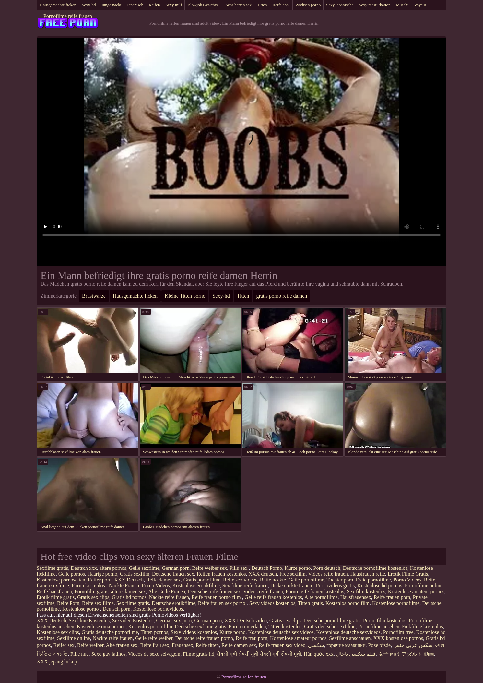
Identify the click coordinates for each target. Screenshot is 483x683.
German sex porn (174, 620)
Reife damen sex (163, 579)
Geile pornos (71, 574)
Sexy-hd (89, 4)
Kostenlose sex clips (58, 632)
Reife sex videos (240, 579)
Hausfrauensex (355, 597)
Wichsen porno (308, 4)
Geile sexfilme (144, 568)
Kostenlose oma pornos (101, 626)
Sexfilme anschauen (350, 638)
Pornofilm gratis (91, 591)
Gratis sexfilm (134, 574)
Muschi (402, 4)
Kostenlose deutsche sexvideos (348, 632)
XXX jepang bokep (57, 661)
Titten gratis (310, 603)
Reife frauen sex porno (222, 603)
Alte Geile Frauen (166, 591)
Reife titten (207, 645)
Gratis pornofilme (201, 579)
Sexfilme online (73, 638)
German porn (176, 568)
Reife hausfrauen (54, 591)
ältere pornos (113, 568)
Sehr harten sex (239, 4)
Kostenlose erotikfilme (196, 585)
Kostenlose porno (81, 609)
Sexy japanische (339, 4)
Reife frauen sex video (282, 645)
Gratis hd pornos (129, 597)
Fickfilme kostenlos (422, 626)
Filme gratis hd (198, 654)
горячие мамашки (345, 645)
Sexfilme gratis (52, 568)
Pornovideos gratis (335, 585)
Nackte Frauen (124, 585)
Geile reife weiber (153, 638)
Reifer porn (100, 579)
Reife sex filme (98, 603)
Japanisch (135, 4)
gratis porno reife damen (281, 296)
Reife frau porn (251, 638)
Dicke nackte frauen (291, 585)
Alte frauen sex (122, 645)
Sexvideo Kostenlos (133, 620)
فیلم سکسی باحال (356, 654)
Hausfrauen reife (367, 574)
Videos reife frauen (328, 574)
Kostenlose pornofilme (395, 603)
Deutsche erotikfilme (173, 603)
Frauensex (182, 645)
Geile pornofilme (306, 579)
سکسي (316, 645)
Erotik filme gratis (56, 597)
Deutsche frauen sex (173, 574)
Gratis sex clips (93, 597)
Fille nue (79, 654)
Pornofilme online (423, 585)
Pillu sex (239, 568)
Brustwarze (94, 296)
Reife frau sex (154, 645)
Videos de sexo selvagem (154, 654)
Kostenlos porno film (347, 603)
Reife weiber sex (209, 568)
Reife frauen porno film (217, 597)
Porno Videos (407, 579)
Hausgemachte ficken (58, 4)
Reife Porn (68, 603)
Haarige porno (102, 574)
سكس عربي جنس (412, 645)
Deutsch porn (117, 609)
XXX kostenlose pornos (398, 638)
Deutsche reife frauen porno (204, 638)
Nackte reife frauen (169, 597)
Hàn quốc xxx (319, 654)
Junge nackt (111, 4)
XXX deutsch (263, 574)
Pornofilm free (398, 632)
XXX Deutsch (129, 579)
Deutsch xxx (84, 568)
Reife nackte (273, 579)
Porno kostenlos (89, 585)
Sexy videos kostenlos (272, 603)
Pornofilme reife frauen (67, 16)
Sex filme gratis (132, 603)
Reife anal (281, 4)
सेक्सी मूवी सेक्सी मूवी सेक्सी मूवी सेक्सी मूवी (259, 654)
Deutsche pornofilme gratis (332, 620)
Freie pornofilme (373, 579)
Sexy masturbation (374, 4)
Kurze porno (298, 568)
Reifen (154, 4)
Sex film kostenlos (366, 591)
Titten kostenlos (284, 626)
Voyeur (420, 4)
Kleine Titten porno (185, 296)
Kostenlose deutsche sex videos (280, 632)
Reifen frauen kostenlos (221, 574)
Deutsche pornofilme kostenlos (375, 568)
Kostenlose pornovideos (158, 609)
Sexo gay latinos (108, 654)
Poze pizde (379, 645)
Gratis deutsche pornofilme (110, 632)
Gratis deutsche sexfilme (329, 626)
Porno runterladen (247, 626)
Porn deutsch (326, 568)
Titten (262, 4)
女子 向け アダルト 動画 (406, 654)
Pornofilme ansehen (378, 626)
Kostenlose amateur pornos (416, 591)
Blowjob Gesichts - (203, 4)
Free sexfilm (292, 574)
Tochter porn (340, 579)
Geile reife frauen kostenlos (273, 597)
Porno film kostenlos (384, 620)
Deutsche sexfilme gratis (200, 626)
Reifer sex (64, 645)
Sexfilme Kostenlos (89, 620)
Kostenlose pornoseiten (61, 579)
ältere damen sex (128, 591)
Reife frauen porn (392, 597)
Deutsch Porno (267, 568)
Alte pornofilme (321, 597)
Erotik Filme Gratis (408, 574)
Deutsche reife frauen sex (214, 591)
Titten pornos (154, 632)
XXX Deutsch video (245, 620)
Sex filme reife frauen (245, 585)
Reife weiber (90, 645)
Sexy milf (174, 4)
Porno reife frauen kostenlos (315, 591)
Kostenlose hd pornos (379, 585)
